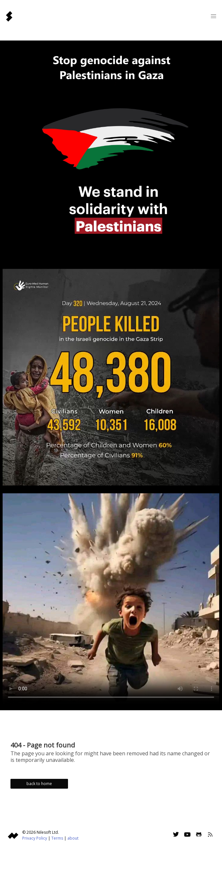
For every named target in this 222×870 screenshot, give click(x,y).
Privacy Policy (34, 838)
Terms (57, 838)
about (72, 838)
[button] (213, 16)
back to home (39, 783)
